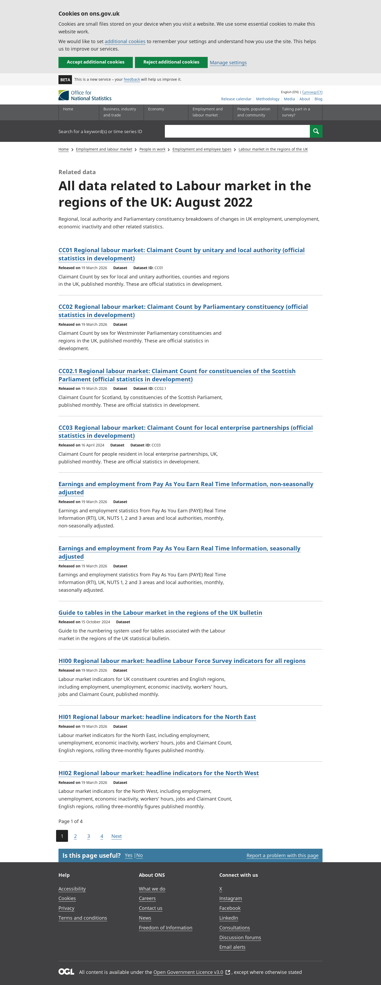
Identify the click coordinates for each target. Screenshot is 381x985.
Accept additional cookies (95, 62)
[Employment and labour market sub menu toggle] (209, 112)
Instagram (230, 898)
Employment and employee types (202, 149)
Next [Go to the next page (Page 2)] (116, 836)
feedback (132, 79)
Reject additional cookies (171, 62)
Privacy (66, 908)
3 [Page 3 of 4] (88, 836)
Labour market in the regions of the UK (273, 149)
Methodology (267, 98)
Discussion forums (240, 937)
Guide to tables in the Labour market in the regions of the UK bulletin (160, 612)
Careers (147, 898)
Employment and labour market (104, 149)
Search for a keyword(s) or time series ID (100, 131)
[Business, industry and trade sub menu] (120, 112)
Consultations (234, 927)
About (305, 98)
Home (68, 108)
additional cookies (125, 41)
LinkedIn (228, 918)
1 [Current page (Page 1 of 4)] (62, 836)
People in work (152, 149)
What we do (152, 888)
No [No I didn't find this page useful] (139, 855)
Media (289, 98)
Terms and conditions (82, 918)
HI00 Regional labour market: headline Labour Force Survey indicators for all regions (182, 661)
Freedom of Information (165, 927)
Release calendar (236, 98)
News (145, 918)
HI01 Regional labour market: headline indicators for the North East (157, 717)
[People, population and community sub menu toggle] (254, 112)
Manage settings (228, 62)
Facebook (230, 908)
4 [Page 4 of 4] (102, 836)
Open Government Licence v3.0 (191, 972)
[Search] (316, 131)
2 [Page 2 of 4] (75, 836)
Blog (319, 98)
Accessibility (72, 888)
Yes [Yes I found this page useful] (129, 855)
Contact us (150, 908)
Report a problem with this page (283, 855)
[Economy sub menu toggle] (165, 112)
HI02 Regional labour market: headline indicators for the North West (158, 773)
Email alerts (232, 947)
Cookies (67, 898)
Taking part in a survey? (296, 111)
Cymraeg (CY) (312, 92)
